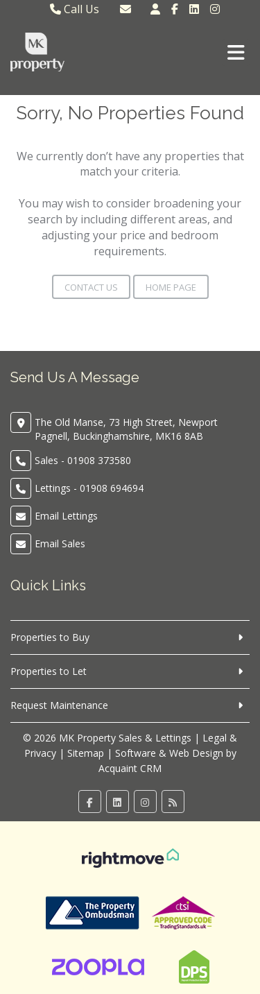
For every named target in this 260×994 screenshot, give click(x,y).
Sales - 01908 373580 (83, 460)
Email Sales (60, 543)
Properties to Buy (49, 637)
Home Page (171, 287)
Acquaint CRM (130, 768)
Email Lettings (66, 515)
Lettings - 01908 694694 (89, 488)
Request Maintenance (59, 705)
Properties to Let (48, 671)
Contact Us (91, 287)
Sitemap (85, 753)
